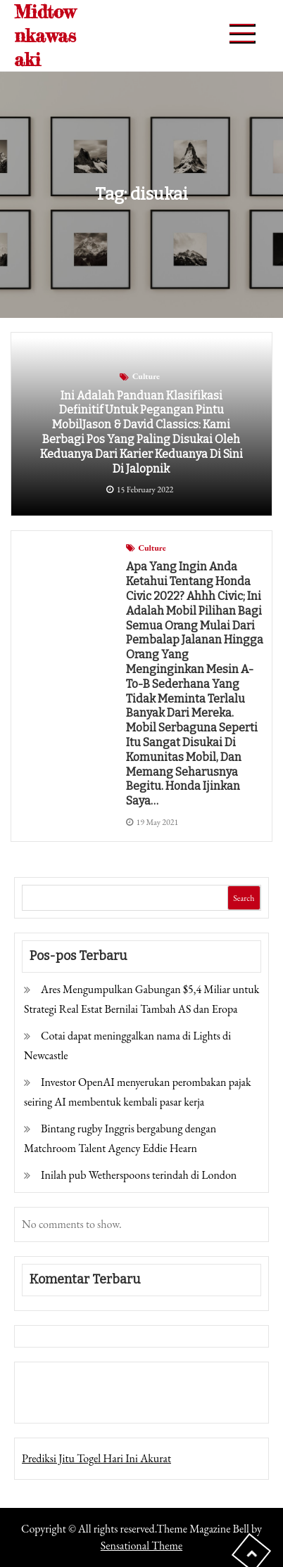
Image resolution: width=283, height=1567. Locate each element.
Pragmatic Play (54, 1402)
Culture (146, 376)
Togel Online (116, 1402)
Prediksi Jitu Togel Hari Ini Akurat (96, 1458)
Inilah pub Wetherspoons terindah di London (139, 1175)
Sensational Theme (141, 1545)
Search (243, 898)
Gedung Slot (49, 1382)
